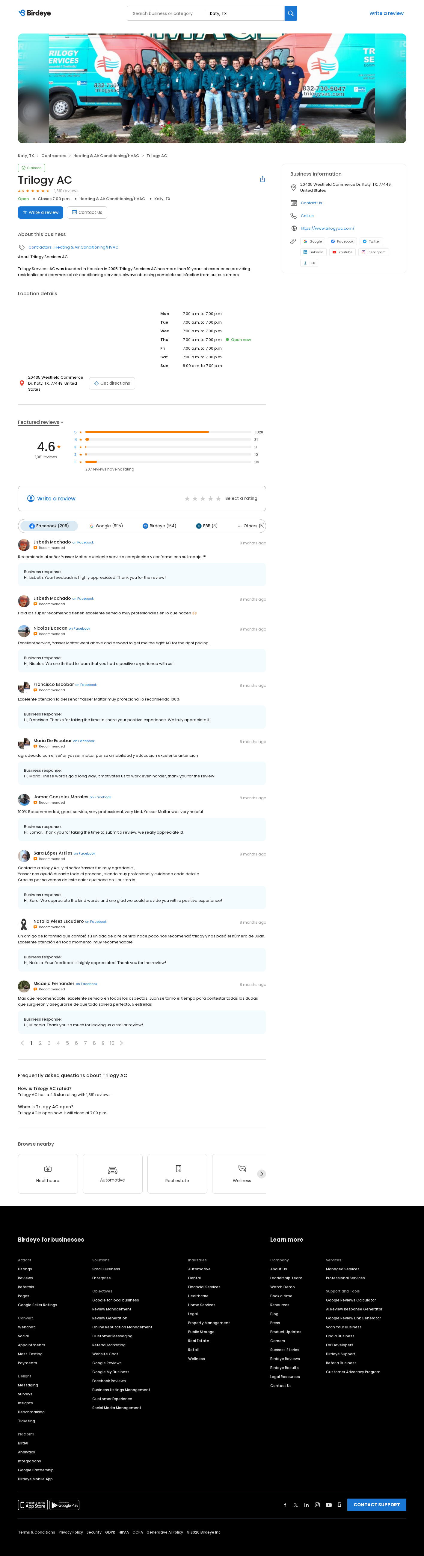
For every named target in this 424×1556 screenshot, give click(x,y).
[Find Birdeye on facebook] (285, 1497)
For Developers (339, 1337)
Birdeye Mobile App (35, 1471)
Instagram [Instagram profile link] (374, 252)
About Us (278, 1261)
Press (275, 1315)
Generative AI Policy (165, 1524)
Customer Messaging (112, 1328)
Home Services (201, 1297)
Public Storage (201, 1324)
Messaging (28, 1377)
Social (23, 1328)
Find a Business (340, 1328)
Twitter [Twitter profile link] (371, 241)
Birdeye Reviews (285, 1350)
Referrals (26, 1279)
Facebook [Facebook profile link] (342, 241)
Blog (274, 1306)
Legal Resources (285, 1368)
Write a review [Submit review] (40, 212)
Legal (193, 1306)
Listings (25, 1261)
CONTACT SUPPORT (377, 1497)
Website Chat (105, 1346)
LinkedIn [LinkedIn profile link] (313, 252)
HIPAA (124, 1524)
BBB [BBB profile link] (309, 263)
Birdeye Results (284, 1359)
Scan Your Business (344, 1319)
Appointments (31, 1337)
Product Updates (285, 1324)
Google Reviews (107, 1355)
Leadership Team (286, 1270)
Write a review (386, 13)
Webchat (26, 1319)
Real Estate (198, 1333)
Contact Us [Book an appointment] (87, 212)
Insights (25, 1395)
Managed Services (343, 1261)
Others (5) (240, 519)
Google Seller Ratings (37, 1297)
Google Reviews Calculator (351, 1292)
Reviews (25, 1270)
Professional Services (345, 1270)
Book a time (281, 1288)
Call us (307, 216)
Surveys (25, 1386)
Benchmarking (31, 1404)
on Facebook (83, 534)
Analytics (26, 1444)
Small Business (106, 1261)
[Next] (261, 1166)
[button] (121, 1035)
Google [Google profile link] (313, 241)
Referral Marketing (109, 1337)
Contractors (53, 156)
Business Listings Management (121, 1382)
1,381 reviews (66, 191)
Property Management (209, 1315)
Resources (279, 1297)
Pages (23, 1288)
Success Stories (284, 1342)
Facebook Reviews (109, 1373)
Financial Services (204, 1279)
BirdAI (23, 1435)
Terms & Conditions (36, 1524)
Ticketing (26, 1413)
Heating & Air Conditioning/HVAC (106, 156)
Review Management (112, 1301)
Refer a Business (341, 1355)
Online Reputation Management (122, 1319)
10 (112, 1035)
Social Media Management (116, 1400)
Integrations (29, 1453)
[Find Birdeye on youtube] (329, 1497)
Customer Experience (112, 1391)
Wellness (196, 1350)
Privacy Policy (71, 1524)
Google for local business (115, 1292)
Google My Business (110, 1364)
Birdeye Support (340, 1346)
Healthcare (198, 1288)
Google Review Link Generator (353, 1310)
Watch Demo (282, 1279)
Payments (27, 1355)
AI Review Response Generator (354, 1301)
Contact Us (311, 203)
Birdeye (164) (153, 519)
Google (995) (102, 519)
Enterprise (101, 1270)
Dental (194, 1270)
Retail (193, 1342)
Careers (277, 1333)
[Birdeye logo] (36, 13)
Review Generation (109, 1310)
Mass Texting (30, 1346)
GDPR (110, 1524)
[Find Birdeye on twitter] (296, 1497)
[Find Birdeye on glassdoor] (339, 1497)
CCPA (137, 1524)
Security (94, 1524)
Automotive (199, 1261)
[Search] (291, 13)
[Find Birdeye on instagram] (317, 1497)
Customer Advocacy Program (353, 1364)
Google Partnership (36, 1462)
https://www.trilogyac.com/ (327, 228)
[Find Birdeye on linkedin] (306, 1497)
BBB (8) (198, 519)
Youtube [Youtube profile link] (342, 252)
